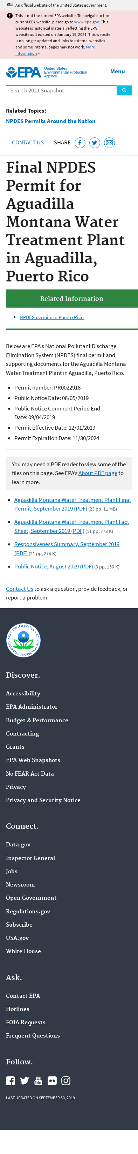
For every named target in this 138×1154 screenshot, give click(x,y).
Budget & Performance (37, 721)
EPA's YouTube (38, 1080)
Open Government (31, 898)
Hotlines (17, 1009)
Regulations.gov (28, 912)
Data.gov (18, 845)
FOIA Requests (26, 1023)
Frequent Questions (33, 1036)
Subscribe (19, 925)
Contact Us (28, 142)
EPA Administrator (31, 707)
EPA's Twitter (24, 1080)
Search (124, 90)
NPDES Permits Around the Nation (51, 121)
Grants (15, 747)
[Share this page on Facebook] (80, 142)
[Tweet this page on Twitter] (94, 142)
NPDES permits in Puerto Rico (52, 317)
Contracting (22, 734)
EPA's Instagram (65, 1080)
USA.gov (17, 938)
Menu (117, 71)
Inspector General (30, 858)
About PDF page (97, 473)
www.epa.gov (86, 21)
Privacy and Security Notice (43, 801)
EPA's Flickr (52, 1080)
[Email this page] (109, 142)
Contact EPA (23, 996)
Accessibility (23, 694)
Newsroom (20, 885)
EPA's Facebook (10, 1080)
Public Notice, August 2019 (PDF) (53, 566)
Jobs (12, 872)
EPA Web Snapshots (33, 760)
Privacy (16, 787)
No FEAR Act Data (30, 774)
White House (23, 952)
